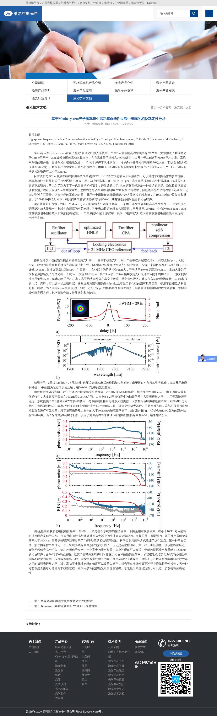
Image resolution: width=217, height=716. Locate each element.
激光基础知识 (165, 90)
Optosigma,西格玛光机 (67, 659)
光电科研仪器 (52, 624)
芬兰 (84, 651)
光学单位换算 (124, 90)
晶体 (58, 679)
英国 (84, 684)
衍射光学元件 (63, 647)
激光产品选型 (41, 90)
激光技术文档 (82, 98)
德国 (84, 661)
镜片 (58, 675)
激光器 (59, 670)
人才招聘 (34, 651)
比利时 (86, 647)
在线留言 (140, 651)
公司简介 (34, 647)
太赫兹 (59, 698)
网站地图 (176, 653)
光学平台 (60, 651)
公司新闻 (38, 82)
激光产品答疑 (165, 82)
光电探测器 (62, 688)
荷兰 (84, 679)
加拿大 (86, 675)
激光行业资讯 (41, 98)
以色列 (86, 656)
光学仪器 (60, 684)
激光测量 (60, 665)
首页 (153, 107)
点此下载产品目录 (145, 665)
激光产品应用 (82, 90)
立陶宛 (86, 670)
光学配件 (60, 693)
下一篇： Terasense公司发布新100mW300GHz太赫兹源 (63, 606)
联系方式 (140, 647)
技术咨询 (165, 107)
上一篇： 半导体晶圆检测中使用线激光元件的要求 (61, 601)
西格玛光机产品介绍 (87, 82)
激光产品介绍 (124, 82)
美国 (84, 665)
